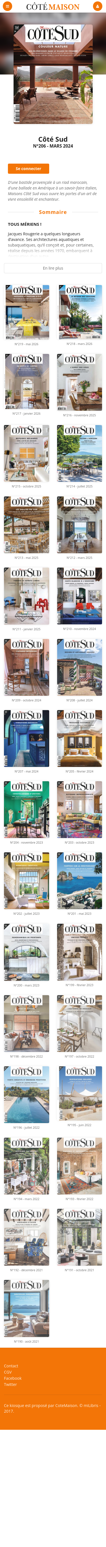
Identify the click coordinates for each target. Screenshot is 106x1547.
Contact (11, 1366)
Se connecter (28, 168)
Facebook (12, 1378)
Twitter (10, 1384)
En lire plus (53, 268)
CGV (8, 1372)
